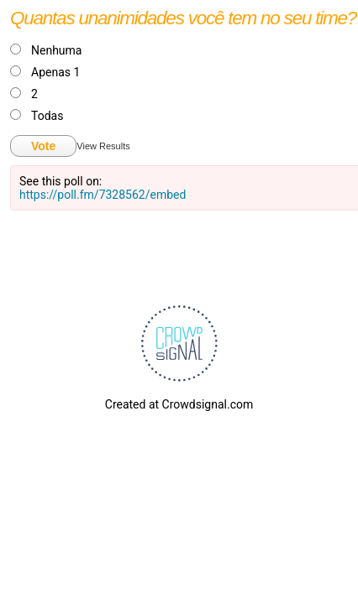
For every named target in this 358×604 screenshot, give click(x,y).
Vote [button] (43, 146)
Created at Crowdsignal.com (179, 404)
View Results (102, 146)
